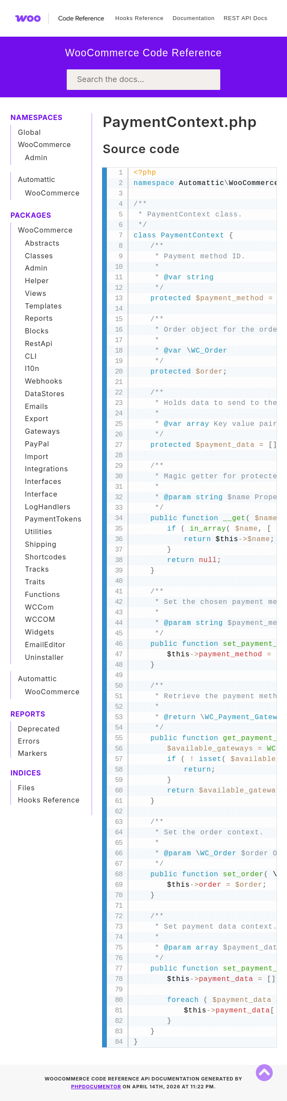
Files (26, 787)
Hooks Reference (139, 18)
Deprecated (39, 728)
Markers (33, 753)
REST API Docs (245, 18)
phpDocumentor (96, 1087)
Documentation (194, 18)
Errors (29, 741)
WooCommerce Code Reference (143, 52)
